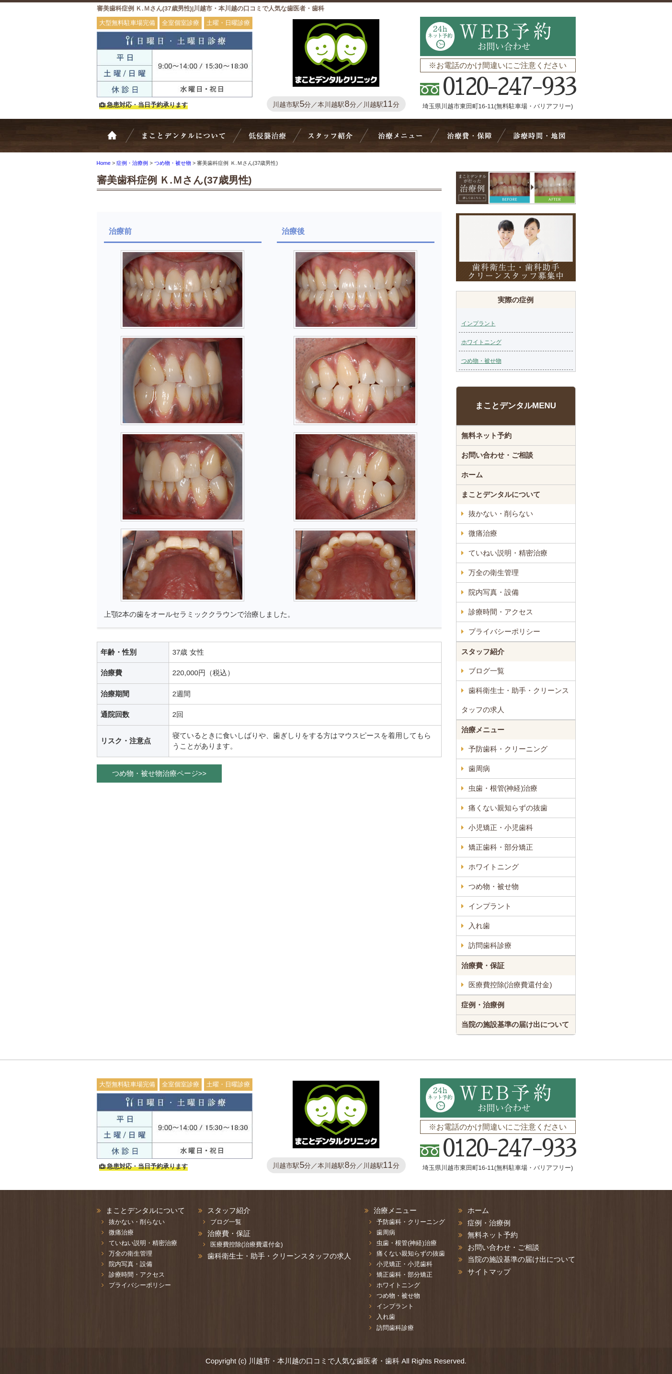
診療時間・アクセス (500, 612)
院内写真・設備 (493, 592)
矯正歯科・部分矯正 (500, 847)
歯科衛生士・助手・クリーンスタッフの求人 (515, 700)
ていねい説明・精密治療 (507, 553)
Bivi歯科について (188, 140)
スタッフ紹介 (334, 140)
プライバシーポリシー (504, 631)
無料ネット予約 (486, 435)
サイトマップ (489, 1272)
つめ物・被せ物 (481, 361)
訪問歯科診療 (490, 945)
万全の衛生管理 (493, 572)
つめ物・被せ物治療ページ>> (159, 773)
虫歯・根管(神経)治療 (503, 788)
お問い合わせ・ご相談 (497, 455)
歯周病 (479, 768)
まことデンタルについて (500, 494)
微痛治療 (482, 533)
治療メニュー (402, 140)
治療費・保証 (468, 140)
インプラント (478, 323)
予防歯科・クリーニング (507, 749)
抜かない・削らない (267, 140)
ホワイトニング (481, 342)
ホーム (118, 140)
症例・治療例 (482, 1005)
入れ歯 (479, 926)
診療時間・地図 (538, 140)
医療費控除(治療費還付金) (510, 985)
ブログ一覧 (486, 671)
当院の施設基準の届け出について (515, 1024)
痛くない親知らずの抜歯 (507, 808)
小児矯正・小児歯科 (500, 827)
